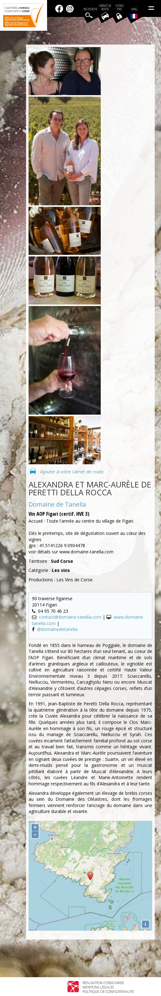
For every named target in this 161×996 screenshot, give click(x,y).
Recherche (90, 9)
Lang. (134, 13)
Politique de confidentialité (108, 991)
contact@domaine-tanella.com (70, 617)
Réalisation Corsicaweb (103, 982)
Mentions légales (98, 987)
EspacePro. (119, 7)
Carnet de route (105, 7)
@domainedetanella (57, 629)
